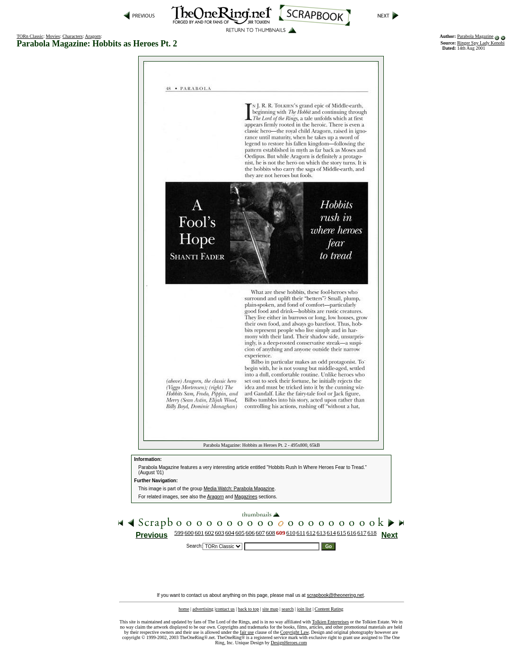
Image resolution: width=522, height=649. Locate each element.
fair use (247, 632)
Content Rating (329, 609)
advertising (203, 609)
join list (304, 609)
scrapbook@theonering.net (335, 595)
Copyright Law (294, 632)
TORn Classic (30, 36)
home (183, 609)
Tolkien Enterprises (330, 621)
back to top (248, 609)
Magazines (245, 496)
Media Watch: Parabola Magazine (238, 488)
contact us (225, 609)
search (288, 609)
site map (270, 609)
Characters (72, 36)
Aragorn (92, 36)
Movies (53, 36)
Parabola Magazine (475, 36)
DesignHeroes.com (289, 642)
